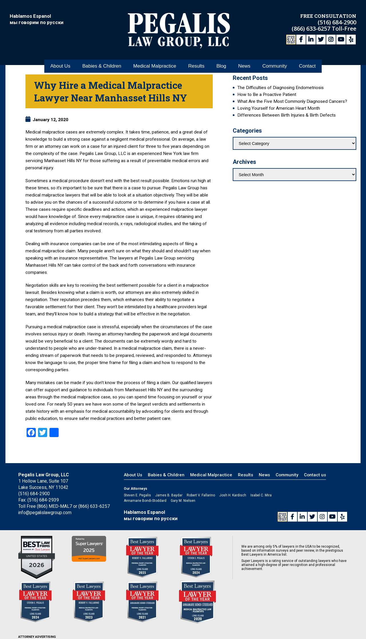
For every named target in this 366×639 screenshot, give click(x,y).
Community (274, 62)
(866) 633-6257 (312, 28)
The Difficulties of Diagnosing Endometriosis (280, 87)
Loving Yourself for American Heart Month (278, 108)
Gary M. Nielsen (183, 501)
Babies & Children (101, 62)
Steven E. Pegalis (137, 495)
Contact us (315, 474)
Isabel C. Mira (261, 495)
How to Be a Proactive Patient (266, 94)
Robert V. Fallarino (201, 495)
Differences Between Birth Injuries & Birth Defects (286, 115)
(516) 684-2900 (337, 21)
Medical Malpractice (154, 62)
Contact (307, 62)
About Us (60, 62)
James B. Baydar (168, 495)
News (244, 62)
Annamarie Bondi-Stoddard (145, 501)
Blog (221, 62)
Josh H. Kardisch (232, 495)
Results (196, 62)
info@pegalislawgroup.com (45, 512)
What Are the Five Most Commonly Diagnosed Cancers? (292, 101)
